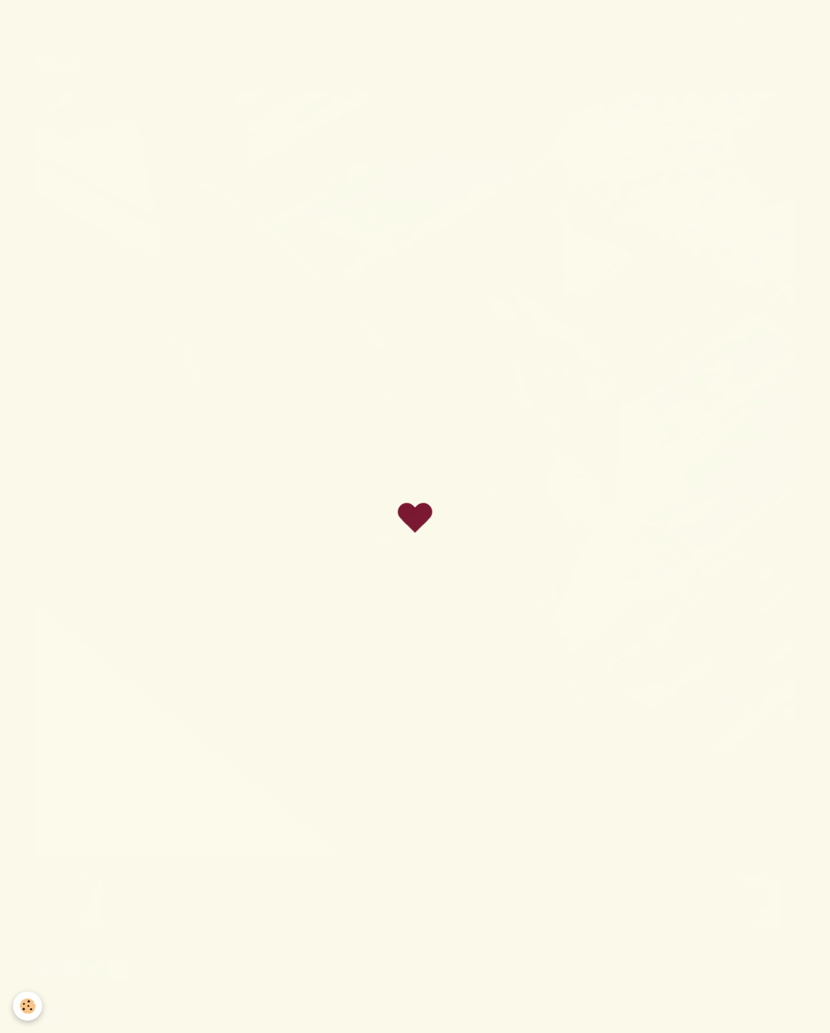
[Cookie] (27, 1006)
